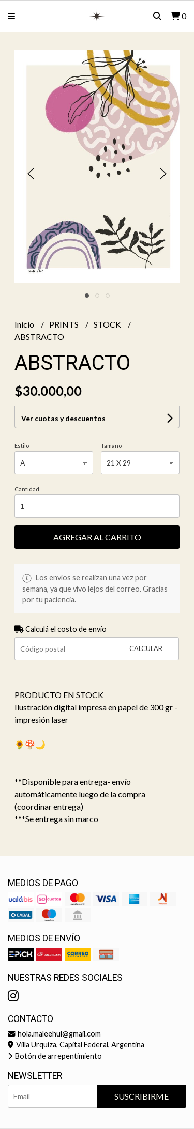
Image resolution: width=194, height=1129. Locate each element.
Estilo (21, 445)
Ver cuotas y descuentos (63, 418)
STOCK (108, 324)
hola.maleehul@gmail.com (54, 1033)
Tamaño (111, 445)
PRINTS (64, 324)
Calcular (145, 648)
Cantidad (26, 489)
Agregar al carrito (97, 537)
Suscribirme (141, 1096)
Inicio (25, 324)
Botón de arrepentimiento (55, 1055)
